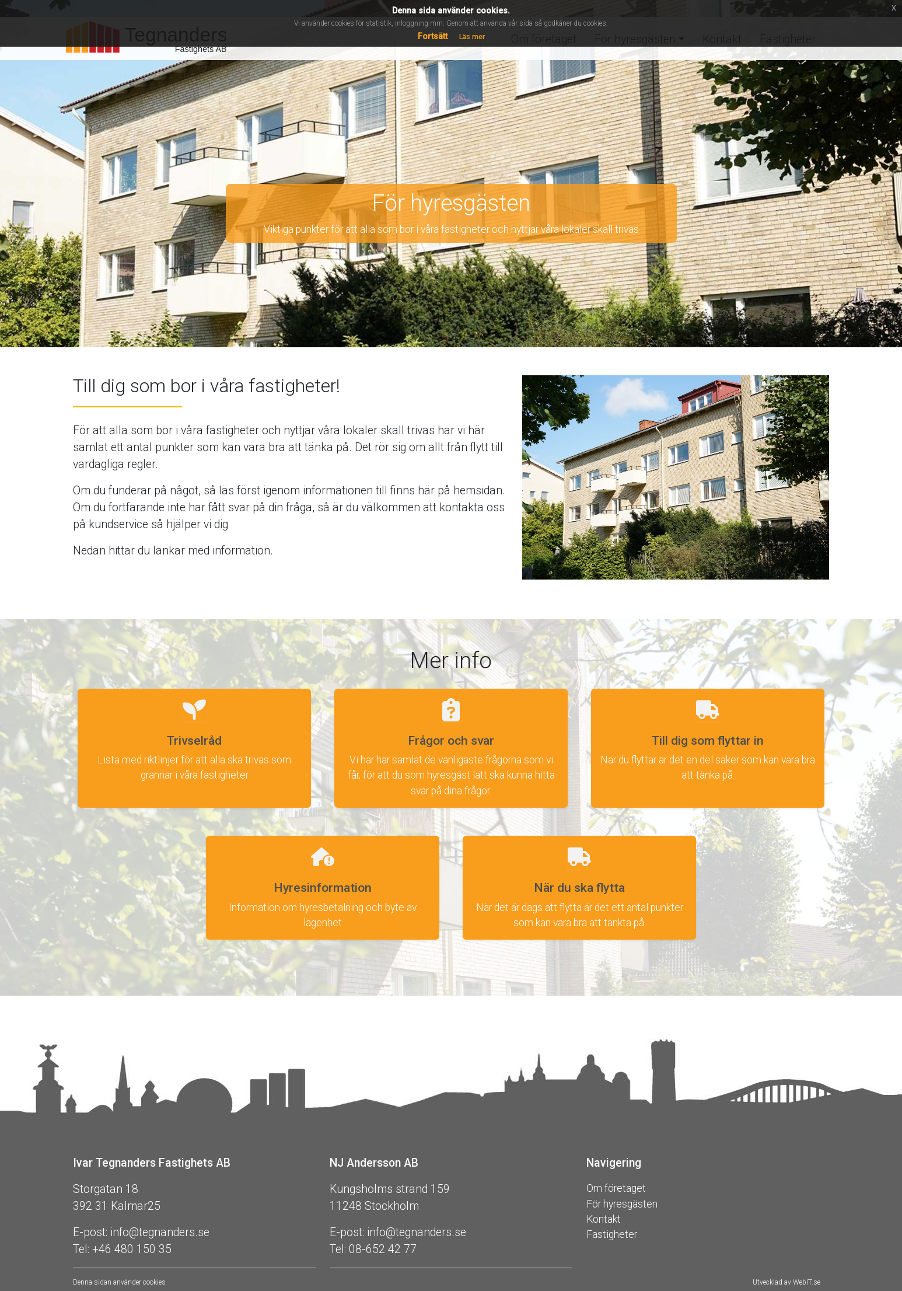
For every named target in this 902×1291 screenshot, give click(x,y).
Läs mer (472, 37)
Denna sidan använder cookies (119, 1282)
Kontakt (603, 1219)
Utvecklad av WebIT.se (786, 1282)
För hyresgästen (622, 1204)
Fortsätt (432, 36)
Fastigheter (611, 1234)
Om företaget (616, 1188)
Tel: (81, 1249)
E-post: (90, 1232)
